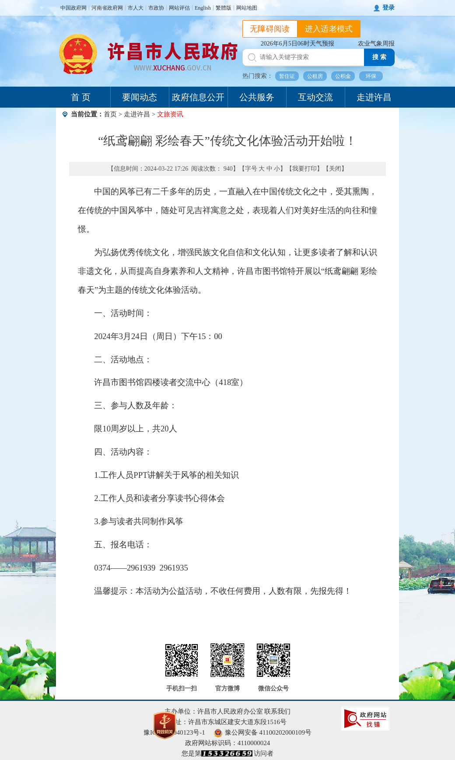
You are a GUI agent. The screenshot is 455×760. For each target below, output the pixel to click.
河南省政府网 (107, 8)
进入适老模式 (329, 29)
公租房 (315, 76)
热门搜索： (257, 76)
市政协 (156, 8)
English (203, 8)
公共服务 (256, 97)
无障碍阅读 (270, 29)
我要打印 (304, 168)
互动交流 (315, 97)
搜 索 (379, 57)
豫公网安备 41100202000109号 (263, 732)
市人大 (136, 8)
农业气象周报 (376, 43)
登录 (388, 7)
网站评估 (179, 8)
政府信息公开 (198, 97)
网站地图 (246, 8)
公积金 (343, 76)
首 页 (81, 97)
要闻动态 (139, 97)
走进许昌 (374, 97)
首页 (110, 114)
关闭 (335, 168)
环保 (371, 76)
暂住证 (287, 76)
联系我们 (277, 711)
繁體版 (223, 8)
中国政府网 (73, 8)
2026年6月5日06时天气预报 (297, 43)
